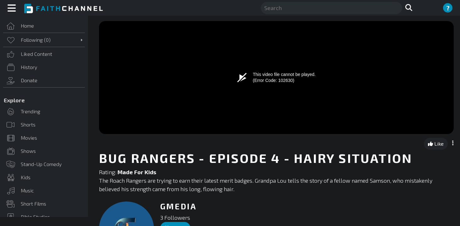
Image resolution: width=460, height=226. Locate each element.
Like (436, 144)
